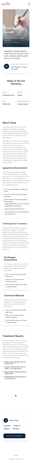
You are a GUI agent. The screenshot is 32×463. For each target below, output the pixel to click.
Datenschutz (19, 459)
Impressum (12, 459)
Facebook (6, 426)
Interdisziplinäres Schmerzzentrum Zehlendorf (16, 39)
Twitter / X (17, 426)
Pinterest (16, 429)
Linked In (6, 429)
